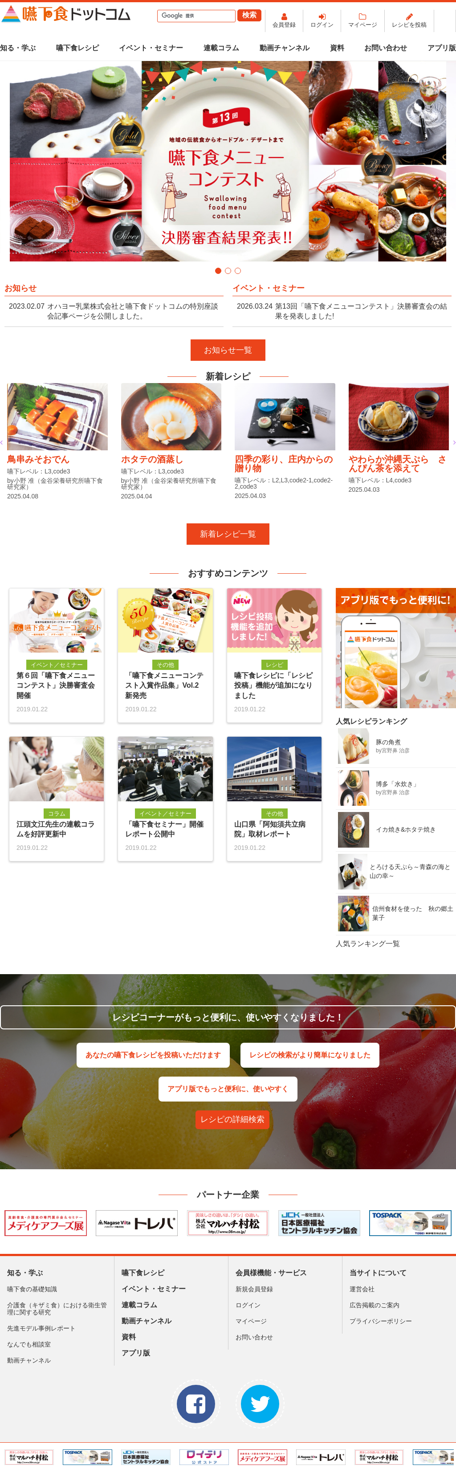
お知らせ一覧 (228, 350)
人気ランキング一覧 (368, 943)
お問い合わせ (385, 48)
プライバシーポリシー (381, 1321)
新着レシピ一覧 (228, 534)
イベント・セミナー (151, 48)
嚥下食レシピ (77, 48)
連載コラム (221, 48)
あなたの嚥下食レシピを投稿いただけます (153, 1055)
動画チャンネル (284, 48)
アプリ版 (442, 48)
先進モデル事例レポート (41, 1328)
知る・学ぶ (18, 48)
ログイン (322, 24)
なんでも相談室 (29, 1344)
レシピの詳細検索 (232, 1119)
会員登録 (284, 24)
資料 (337, 48)
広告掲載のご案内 (374, 1305)
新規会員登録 (254, 1289)
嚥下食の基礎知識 (32, 1289)
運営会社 (362, 1289)
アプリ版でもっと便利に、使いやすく (228, 1089)
